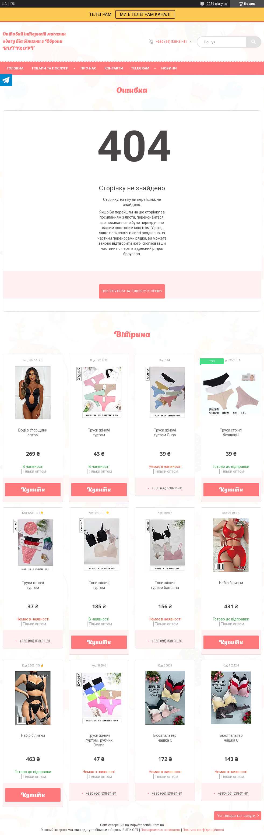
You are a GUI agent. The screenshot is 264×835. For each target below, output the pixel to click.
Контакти (113, 68)
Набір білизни (231, 583)
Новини (169, 68)
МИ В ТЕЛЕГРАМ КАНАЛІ (145, 14)
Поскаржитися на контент (160, 830)
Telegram (140, 68)
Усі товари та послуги (236, 815)
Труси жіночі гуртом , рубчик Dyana (99, 740)
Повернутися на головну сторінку (132, 291)
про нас (88, 68)
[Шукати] (253, 42)
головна (15, 68)
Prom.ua (158, 825)
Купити (33, 490)
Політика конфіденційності (203, 830)
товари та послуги (50, 68)
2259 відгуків (217, 4)
